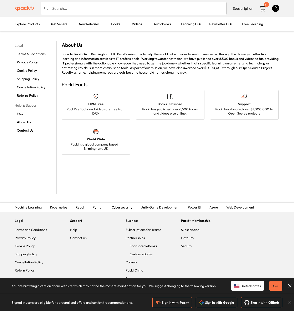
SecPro (186, 246)
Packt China (134, 270)
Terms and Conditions (31, 230)
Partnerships (135, 238)
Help (73, 230)
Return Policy (25, 270)
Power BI (194, 207)
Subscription (243, 8)
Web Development (240, 207)
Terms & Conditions (31, 54)
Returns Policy (27, 95)
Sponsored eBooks (143, 246)
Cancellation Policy (31, 87)
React (80, 207)
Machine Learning (28, 207)
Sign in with (172, 302)
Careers (132, 262)
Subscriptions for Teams (143, 230)
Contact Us (25, 130)
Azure (213, 207)
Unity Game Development (160, 207)
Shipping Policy (28, 79)
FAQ (20, 114)
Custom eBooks (141, 254)
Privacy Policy (27, 62)
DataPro (187, 238)
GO (275, 286)
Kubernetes (58, 207)
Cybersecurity (122, 207)
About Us (24, 122)
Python (98, 207)
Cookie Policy (27, 70)
